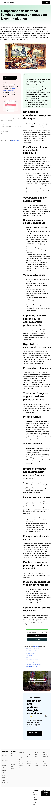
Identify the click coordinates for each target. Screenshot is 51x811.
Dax (19, 759)
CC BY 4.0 (15, 22)
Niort (36, 758)
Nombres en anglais (30, 653)
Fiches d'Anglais (15, 140)
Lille (27, 752)
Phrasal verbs (29, 657)
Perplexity (37, 639)
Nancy (28, 765)
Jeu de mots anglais (30, 662)
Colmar (20, 755)
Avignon (12, 762)
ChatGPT (37, 635)
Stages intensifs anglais (4, 770)
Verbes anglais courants (31, 666)
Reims (36, 763)
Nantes (36, 752)
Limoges (28, 754)
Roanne (44, 752)
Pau (36, 761)
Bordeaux (13, 764)
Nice (36, 756)
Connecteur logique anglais (32, 648)
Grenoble (21, 763)
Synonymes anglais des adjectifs (33, 664)
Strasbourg (45, 756)
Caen (12, 771)
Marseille (29, 758)
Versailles (45, 765)
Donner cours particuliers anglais (5, 779)
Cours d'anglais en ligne (5, 760)
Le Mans (20, 767)
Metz (28, 759)
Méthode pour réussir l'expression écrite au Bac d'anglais (37, 681)
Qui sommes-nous (35, 794)
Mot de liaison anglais (31, 651)
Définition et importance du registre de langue (10, 118)
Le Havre (21, 765)
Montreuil (29, 763)
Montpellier (29, 761)
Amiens (12, 758)
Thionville (45, 759)
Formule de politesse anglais (32, 659)
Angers (12, 760)
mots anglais (36, 646)
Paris (36, 759)
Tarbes (44, 758)
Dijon (20, 761)
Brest (12, 766)
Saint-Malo (45, 754)
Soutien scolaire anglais (4, 765)
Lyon (28, 756)
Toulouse (45, 761)
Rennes (36, 765)
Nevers (36, 754)
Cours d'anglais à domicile (4, 755)
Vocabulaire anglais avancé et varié (8, 120)
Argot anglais (29, 655)
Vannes (44, 763)
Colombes (21, 757)
